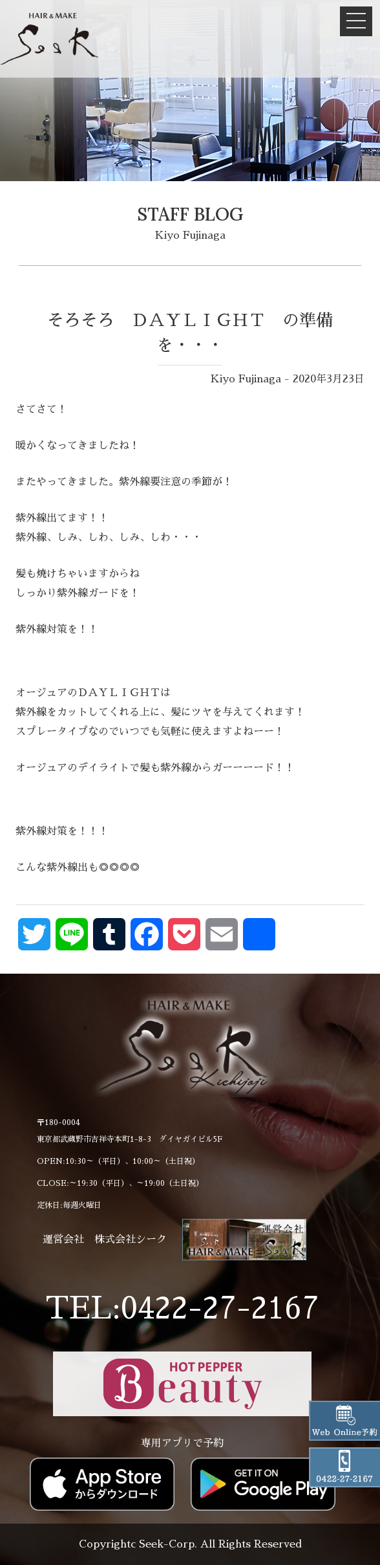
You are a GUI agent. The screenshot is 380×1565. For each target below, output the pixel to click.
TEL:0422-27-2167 (182, 1308)
